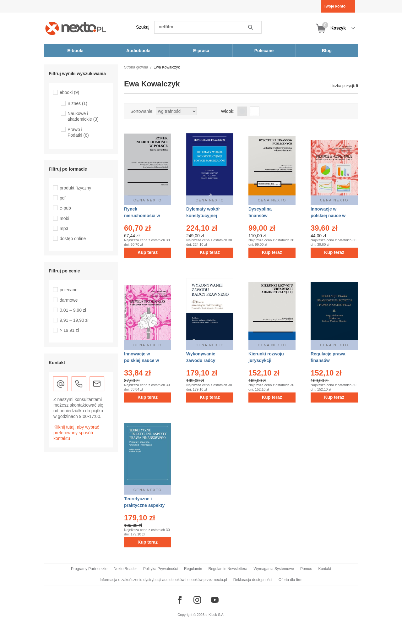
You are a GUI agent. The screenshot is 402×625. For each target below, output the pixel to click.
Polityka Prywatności (160, 569)
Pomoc (306, 569)
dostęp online (73, 238)
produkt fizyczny (75, 187)
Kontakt (324, 569)
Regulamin (193, 569)
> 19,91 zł (69, 330)
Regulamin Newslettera (227, 569)
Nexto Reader (125, 569)
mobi (64, 218)
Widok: (228, 111)
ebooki (69, 92)
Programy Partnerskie (89, 569)
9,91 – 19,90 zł (74, 320)
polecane (69, 289)
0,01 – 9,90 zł (73, 310)
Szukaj (142, 27)
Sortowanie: (142, 111)
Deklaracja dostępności (252, 580)
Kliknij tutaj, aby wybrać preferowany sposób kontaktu (76, 433)
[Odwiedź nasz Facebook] (180, 600)
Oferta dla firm (290, 580)
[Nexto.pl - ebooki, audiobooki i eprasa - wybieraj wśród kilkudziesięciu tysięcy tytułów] (76, 28)
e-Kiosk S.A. (215, 615)
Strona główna (136, 67)
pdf (63, 197)
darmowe (69, 300)
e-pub (65, 208)
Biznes (77, 103)
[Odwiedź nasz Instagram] (197, 600)
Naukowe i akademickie (83, 116)
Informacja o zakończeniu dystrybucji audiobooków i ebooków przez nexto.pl (163, 580)
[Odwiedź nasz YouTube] (215, 600)
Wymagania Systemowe (273, 569)
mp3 (64, 228)
